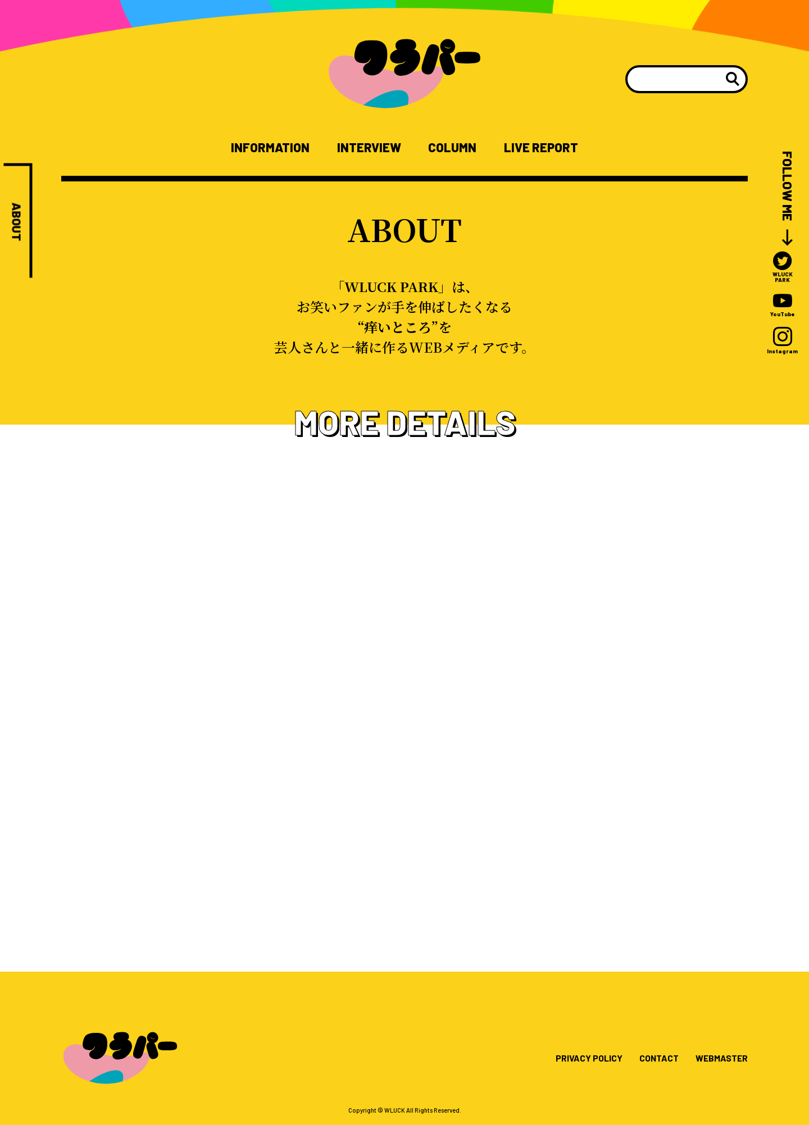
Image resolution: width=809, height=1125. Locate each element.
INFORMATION (256, 147)
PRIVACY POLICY (571, 1062)
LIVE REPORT (555, 147)
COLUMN (457, 147)
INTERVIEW (365, 147)
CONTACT (648, 1062)
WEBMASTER (718, 1062)
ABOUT (17, 224)
